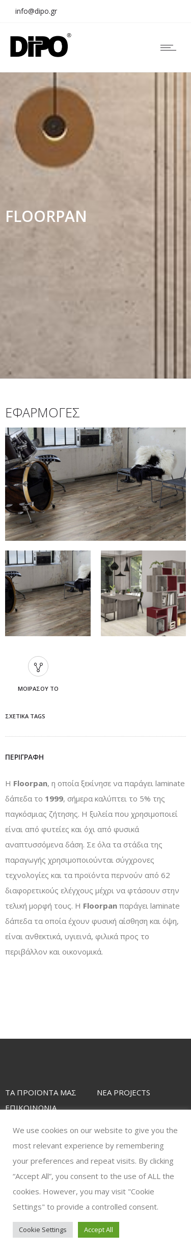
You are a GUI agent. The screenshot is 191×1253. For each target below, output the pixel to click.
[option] (95, 486)
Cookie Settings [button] (43, 1229)
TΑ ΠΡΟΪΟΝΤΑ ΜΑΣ (40, 1092)
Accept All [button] (98, 1229)
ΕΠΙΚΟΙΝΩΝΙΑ (31, 1107)
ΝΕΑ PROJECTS (123, 1092)
